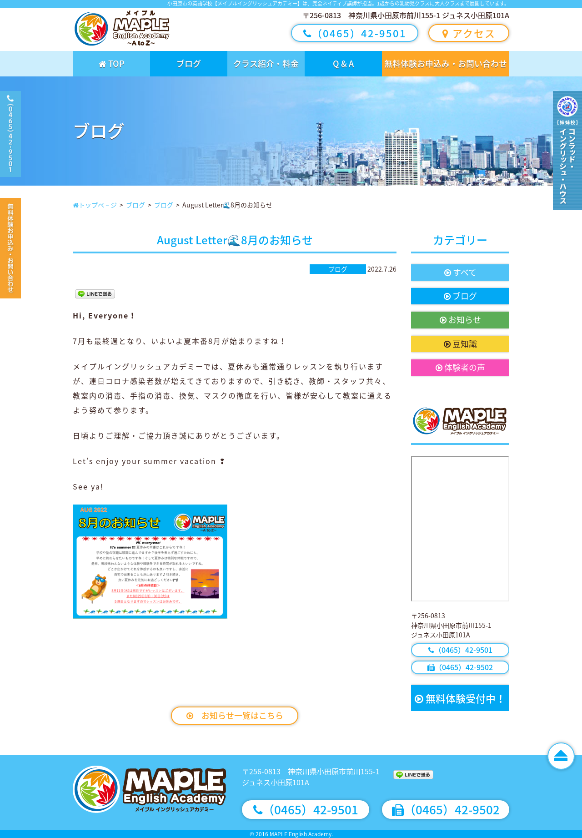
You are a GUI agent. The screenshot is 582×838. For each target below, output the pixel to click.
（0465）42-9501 (354, 32)
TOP (112, 63)
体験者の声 (460, 367)
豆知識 (460, 344)
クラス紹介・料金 (266, 63)
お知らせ (460, 319)
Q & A (343, 63)
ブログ (188, 63)
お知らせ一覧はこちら (234, 715)
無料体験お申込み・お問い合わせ (445, 63)
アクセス (469, 32)
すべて (460, 272)
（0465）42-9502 (460, 666)
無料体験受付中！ (460, 698)
